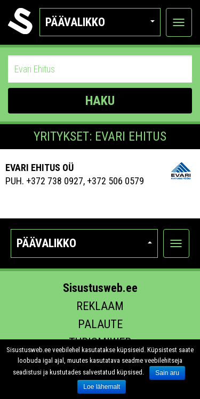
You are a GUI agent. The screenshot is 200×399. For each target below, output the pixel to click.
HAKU (100, 100)
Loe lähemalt (101, 386)
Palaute (100, 324)
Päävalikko (100, 22)
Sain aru (167, 373)
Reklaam (100, 306)
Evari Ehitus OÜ (39, 167)
